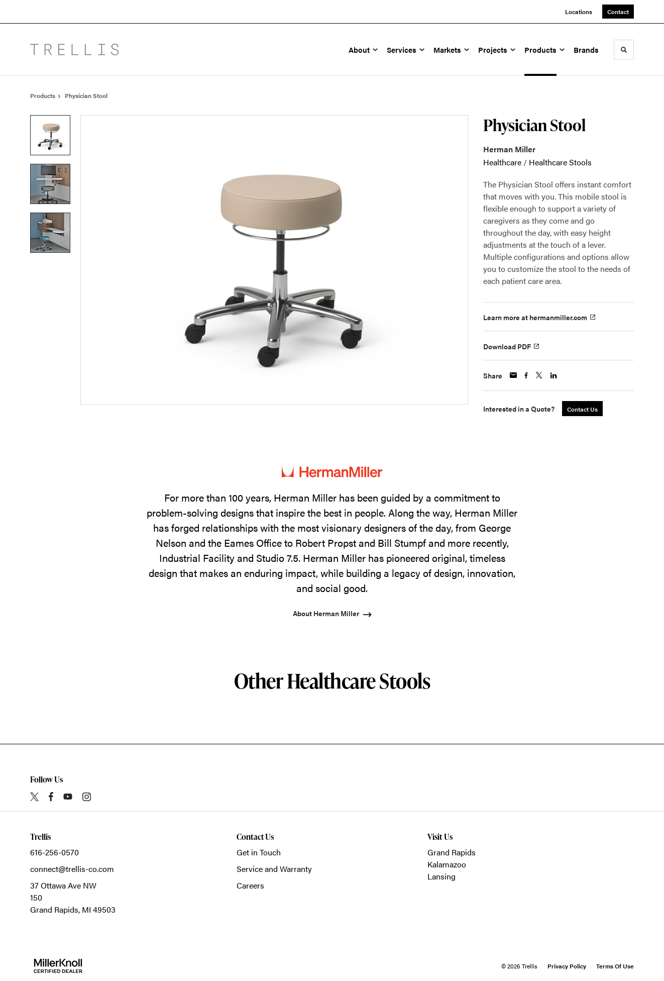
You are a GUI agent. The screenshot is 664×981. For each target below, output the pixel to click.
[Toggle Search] (624, 50)
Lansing (441, 876)
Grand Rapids (451, 852)
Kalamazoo (446, 864)
